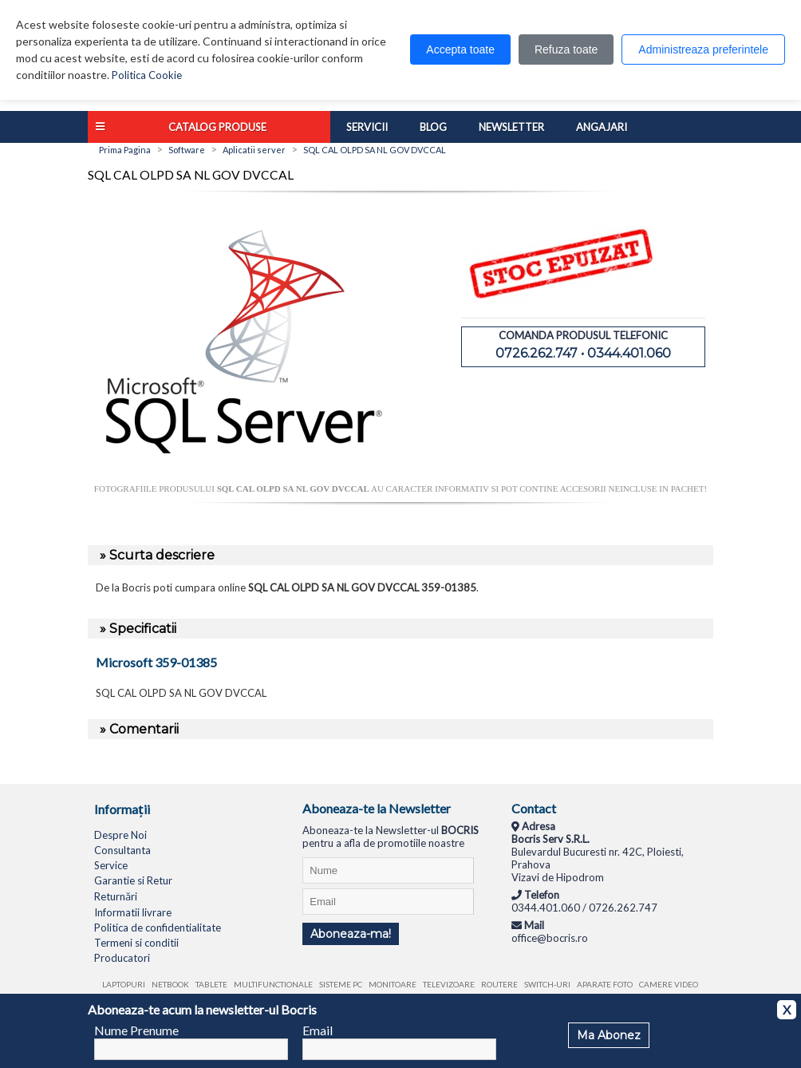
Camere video (668, 984)
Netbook (170, 984)
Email (317, 1030)
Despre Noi (120, 835)
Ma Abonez (609, 1035)
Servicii (367, 127)
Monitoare (392, 984)
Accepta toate (460, 49)
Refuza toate (566, 49)
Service (111, 865)
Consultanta (122, 850)
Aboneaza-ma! (350, 934)
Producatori (122, 957)
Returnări (115, 896)
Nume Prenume (136, 1030)
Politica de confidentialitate (157, 927)
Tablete (211, 984)
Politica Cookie (147, 75)
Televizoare (449, 984)
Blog (433, 127)
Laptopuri (123, 984)
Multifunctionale (273, 984)
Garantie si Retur (133, 880)
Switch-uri (547, 984)
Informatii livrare (133, 912)
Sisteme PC (340, 984)
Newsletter (511, 127)
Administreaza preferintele (703, 49)
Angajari (601, 127)
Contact (533, 808)
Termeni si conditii (136, 942)
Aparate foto (605, 984)
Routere (499, 984)
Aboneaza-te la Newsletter (376, 808)
